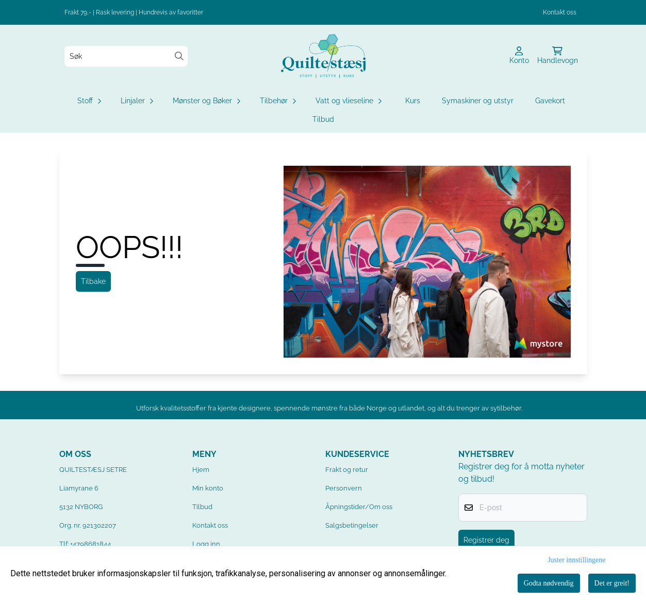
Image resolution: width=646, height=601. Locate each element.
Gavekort (550, 101)
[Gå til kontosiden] (519, 56)
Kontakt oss (559, 12)
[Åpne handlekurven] (557, 56)
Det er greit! (612, 583)
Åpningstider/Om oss (358, 507)
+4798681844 (90, 544)
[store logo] (323, 56)
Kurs (412, 101)
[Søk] (126, 56)
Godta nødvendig (549, 583)
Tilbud (323, 119)
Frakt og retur (346, 469)
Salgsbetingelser (351, 525)
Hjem (200, 469)
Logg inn (206, 544)
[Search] (179, 56)
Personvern (343, 488)
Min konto (207, 488)
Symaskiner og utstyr (478, 101)
